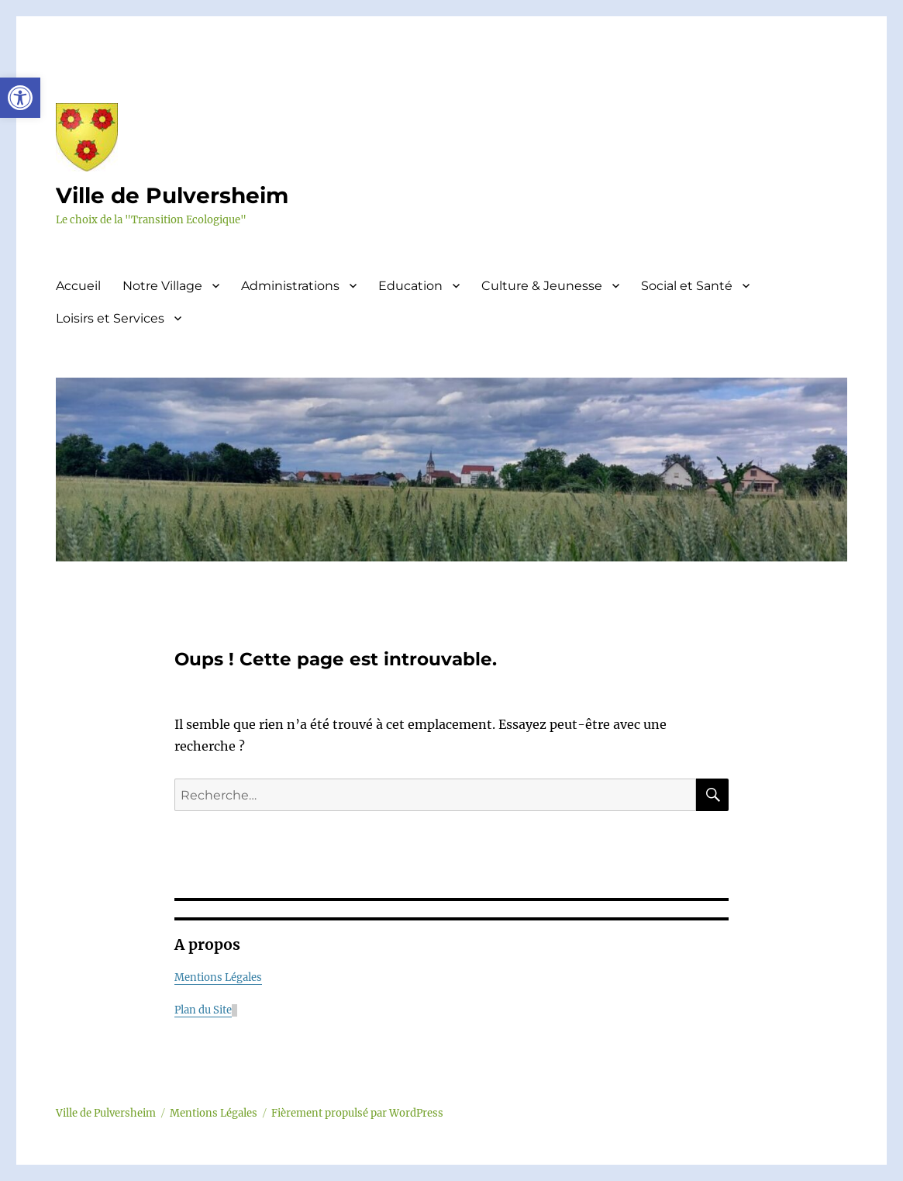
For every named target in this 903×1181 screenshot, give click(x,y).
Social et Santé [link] (686, 285)
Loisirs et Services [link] (110, 318)
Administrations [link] (290, 285)
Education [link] (410, 285)
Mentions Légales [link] (218, 977)
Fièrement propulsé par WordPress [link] (357, 1113)
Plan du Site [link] (203, 1010)
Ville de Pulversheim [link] (172, 195)
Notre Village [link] (162, 285)
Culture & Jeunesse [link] (541, 285)
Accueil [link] (78, 285)
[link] (20, 98)
